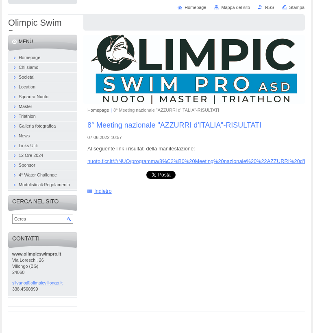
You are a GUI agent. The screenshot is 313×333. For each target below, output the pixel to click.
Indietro (103, 191)
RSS (269, 7)
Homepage (98, 110)
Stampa (296, 7)
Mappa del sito (235, 7)
